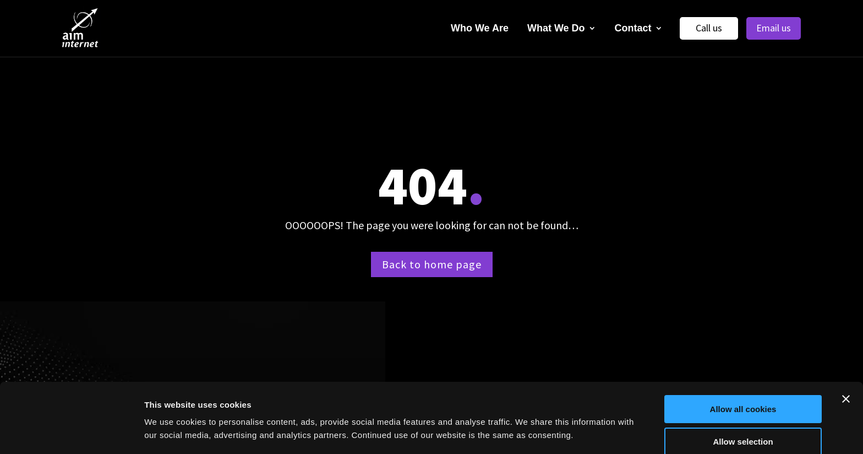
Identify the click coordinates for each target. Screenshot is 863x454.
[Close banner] (846, 352)
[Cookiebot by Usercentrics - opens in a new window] (71, 432)
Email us (773, 27)
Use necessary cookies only (743, 426)
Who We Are (480, 28)
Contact (633, 28)
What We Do (556, 28)
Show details (577, 424)
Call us (709, 27)
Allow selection (743, 394)
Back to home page (432, 264)
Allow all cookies (743, 362)
